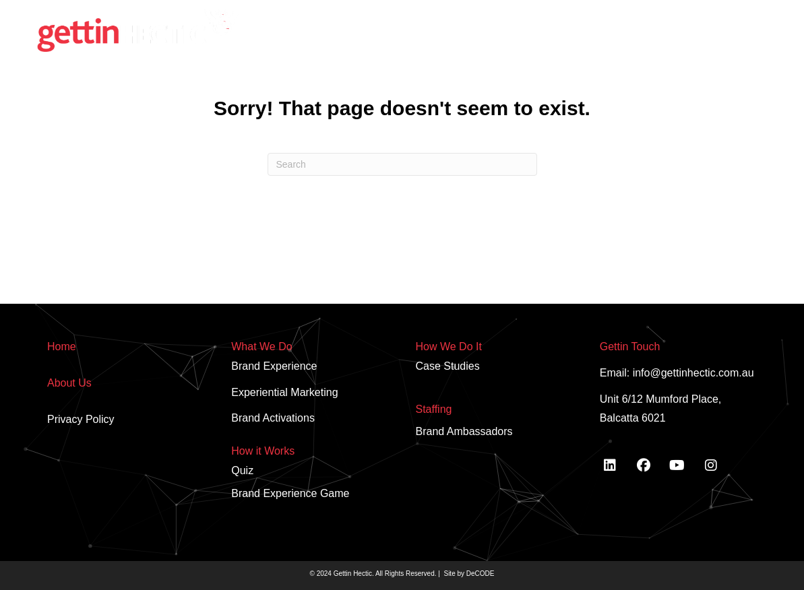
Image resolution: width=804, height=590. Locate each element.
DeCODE (479, 573)
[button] (711, 14)
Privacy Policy (81, 419)
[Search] (402, 164)
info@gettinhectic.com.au (693, 373)
